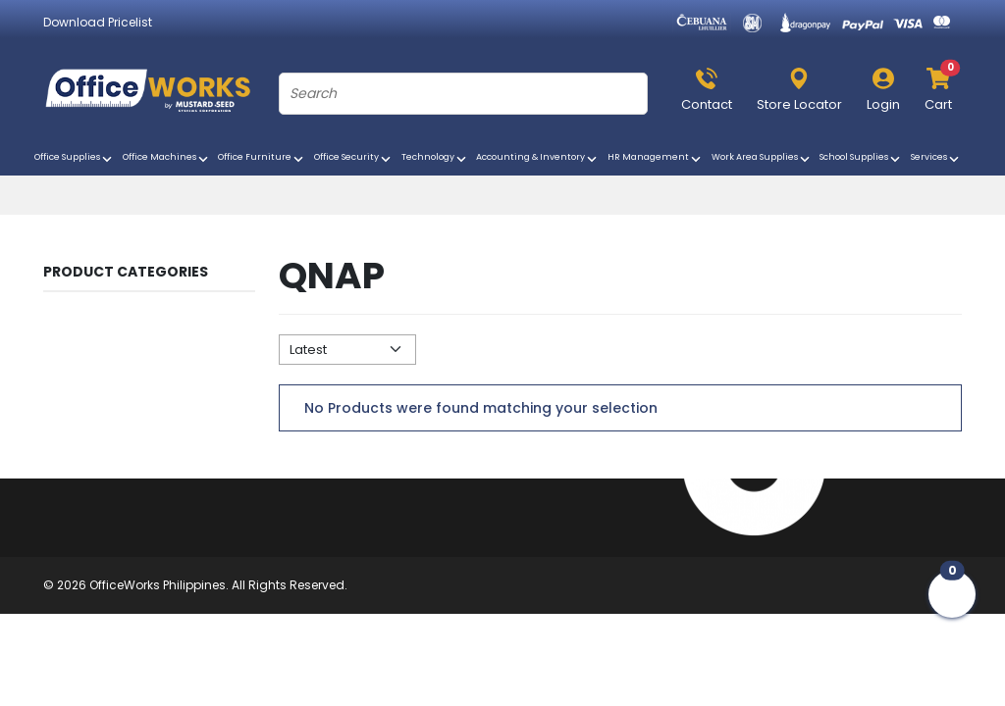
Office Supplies (74, 159)
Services (936, 159)
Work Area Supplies (762, 159)
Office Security (354, 159)
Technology (435, 159)
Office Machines (167, 159)
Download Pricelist (97, 22)
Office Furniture (262, 159)
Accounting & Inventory (538, 159)
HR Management (656, 159)
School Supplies (861, 159)
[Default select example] (347, 349)
